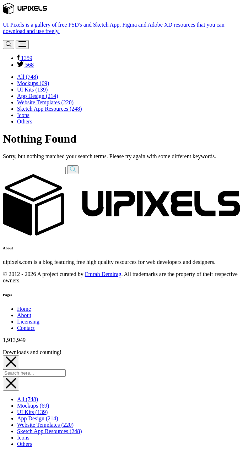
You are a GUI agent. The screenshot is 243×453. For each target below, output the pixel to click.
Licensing (28, 322)
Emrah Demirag (103, 274)
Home (24, 309)
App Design (37, 96)
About (24, 315)
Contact (26, 328)
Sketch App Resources (49, 109)
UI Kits (32, 90)
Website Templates (45, 102)
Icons (23, 115)
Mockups (33, 83)
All (27, 77)
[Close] (11, 362)
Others (24, 121)
